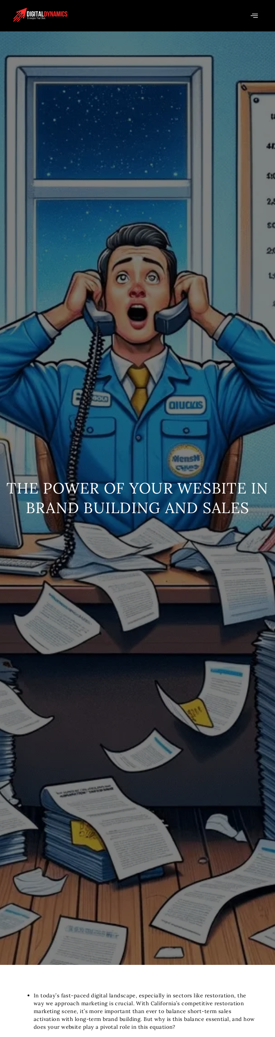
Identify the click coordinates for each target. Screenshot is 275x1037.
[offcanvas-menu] (254, 15)
